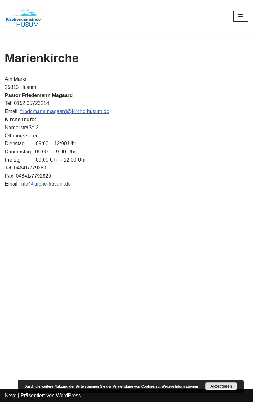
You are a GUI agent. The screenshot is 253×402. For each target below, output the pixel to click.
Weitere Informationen (180, 386)
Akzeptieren (221, 386)
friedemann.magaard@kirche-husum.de (64, 111)
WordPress (68, 395)
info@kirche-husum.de (45, 184)
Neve (10, 395)
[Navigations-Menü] (240, 16)
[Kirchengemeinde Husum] (24, 16)
